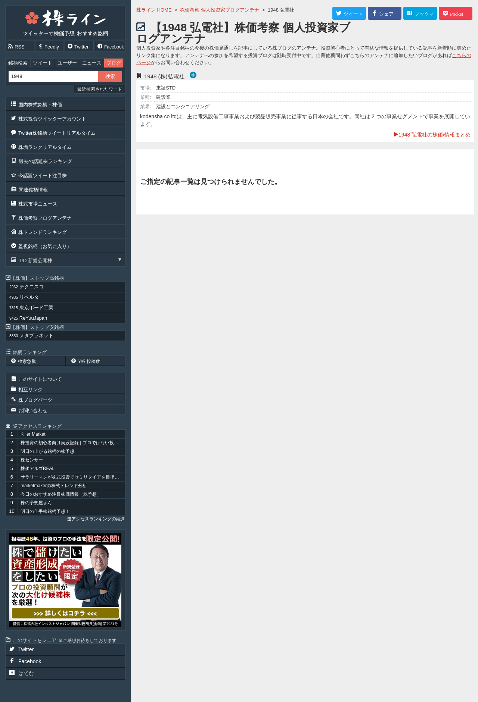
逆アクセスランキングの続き (96, 518)
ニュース (92, 63)
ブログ (113, 63)
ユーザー (67, 63)
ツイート (42, 63)
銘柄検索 (18, 63)
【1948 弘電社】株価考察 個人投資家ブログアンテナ (243, 33)
